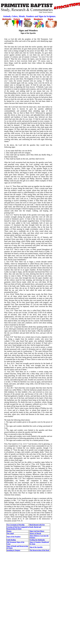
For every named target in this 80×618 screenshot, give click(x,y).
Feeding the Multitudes (37, 540)
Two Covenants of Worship (15, 525)
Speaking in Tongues (13, 550)
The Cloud (10, 533)
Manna (9, 531)
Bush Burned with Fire (37, 525)
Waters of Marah (35, 533)
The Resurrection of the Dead (39, 550)
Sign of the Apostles (36, 547)
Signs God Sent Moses (37, 531)
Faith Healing (11, 540)
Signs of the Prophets (14, 536)
